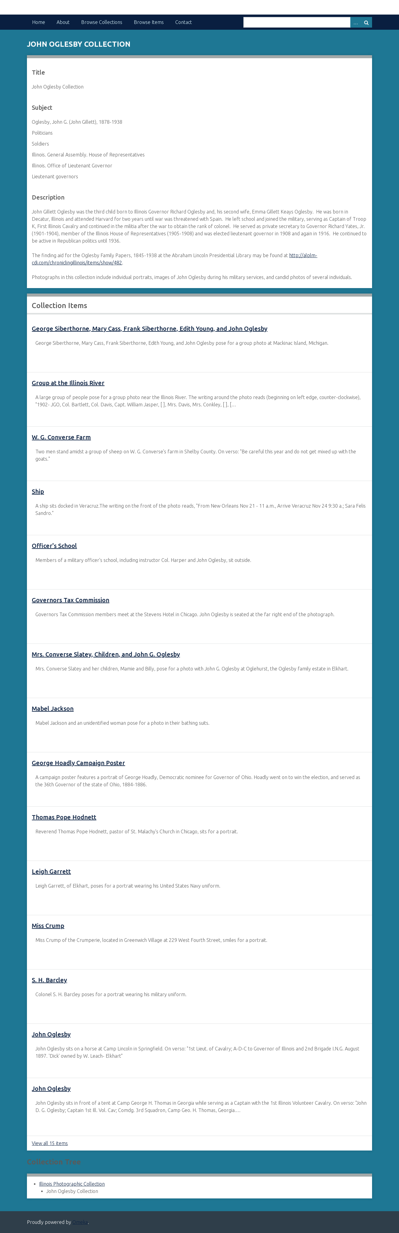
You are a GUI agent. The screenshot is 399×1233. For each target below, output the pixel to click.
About (63, 22)
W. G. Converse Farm (61, 437)
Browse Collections (101, 22)
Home (38, 22)
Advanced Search (355, 22)
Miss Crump (48, 925)
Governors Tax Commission (70, 599)
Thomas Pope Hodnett (64, 817)
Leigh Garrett (51, 871)
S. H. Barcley (49, 979)
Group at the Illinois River (68, 382)
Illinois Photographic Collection (72, 1184)
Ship (38, 491)
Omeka (80, 1222)
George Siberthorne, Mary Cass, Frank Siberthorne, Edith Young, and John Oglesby (149, 328)
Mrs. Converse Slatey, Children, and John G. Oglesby (106, 654)
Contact (183, 22)
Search (366, 22)
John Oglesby (51, 1034)
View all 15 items (50, 1143)
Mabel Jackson (53, 708)
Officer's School (54, 545)
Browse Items (149, 22)
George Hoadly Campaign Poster (78, 762)
